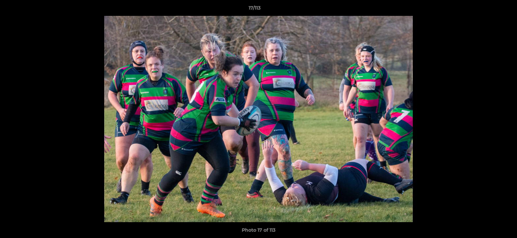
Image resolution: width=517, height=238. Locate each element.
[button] (489, 10)
